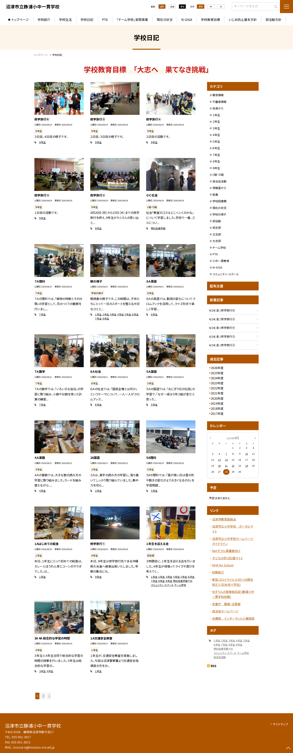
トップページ (20, 19)
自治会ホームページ (225, 611)
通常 (162, 6)
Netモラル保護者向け (226, 551)
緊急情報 (218, 95)
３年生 (113, 314)
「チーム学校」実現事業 (132, 19)
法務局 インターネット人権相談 (233, 618)
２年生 (105, 314)
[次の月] (255, 437)
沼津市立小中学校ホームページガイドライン (232, 541)
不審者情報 (219, 102)
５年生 (127, 314)
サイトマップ (280, 724)
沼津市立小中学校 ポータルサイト (232, 529)
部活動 (216, 221)
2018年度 (217, 408)
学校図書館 (219, 201)
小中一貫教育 (220, 261)
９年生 (42, 142)
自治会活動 (219, 181)
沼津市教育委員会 (224, 519)
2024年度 (217, 378)
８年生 (105, 318)
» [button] (49, 696)
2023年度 (217, 383)
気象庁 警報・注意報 (226, 604)
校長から (217, 108)
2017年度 (217, 413)
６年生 (135, 314)
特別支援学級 (158, 228)
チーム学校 (180, 585)
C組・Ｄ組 (218, 174)
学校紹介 (44, 19)
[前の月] (210, 437)
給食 (215, 194)
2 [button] (43, 696)
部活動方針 (273, 19)
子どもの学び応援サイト (227, 558)
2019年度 (217, 403)
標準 (201, 6)
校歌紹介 (218, 572)
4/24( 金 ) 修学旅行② (222, 345)
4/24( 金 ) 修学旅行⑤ (222, 319)
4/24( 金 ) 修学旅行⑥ (222, 310)
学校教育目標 (210, 19)
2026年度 (217, 367)
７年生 (42, 314)
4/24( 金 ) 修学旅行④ (222, 328)
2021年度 (217, 393)
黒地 (182, 6)
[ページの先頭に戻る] (288, 748)
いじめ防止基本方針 (243, 19)
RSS (213, 666)
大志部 (216, 241)
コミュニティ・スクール (162, 585)
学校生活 (65, 19)
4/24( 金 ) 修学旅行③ (222, 336)
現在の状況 (164, 19)
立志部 (216, 234)
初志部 (216, 228)
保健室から (219, 188)
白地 (172, 6)
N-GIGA (186, 19)
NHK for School (223, 565)
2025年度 (217, 373)
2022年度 (217, 388)
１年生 (98, 314)
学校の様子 (219, 214)
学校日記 (87, 19)
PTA (105, 19)
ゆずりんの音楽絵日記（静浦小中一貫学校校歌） (233, 594)
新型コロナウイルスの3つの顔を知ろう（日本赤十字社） (232, 582)
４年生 (120, 314)
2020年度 (217, 398)
